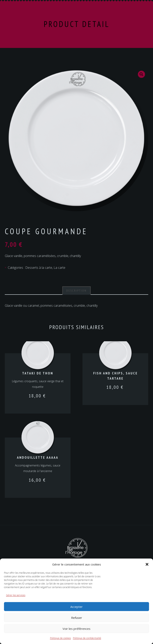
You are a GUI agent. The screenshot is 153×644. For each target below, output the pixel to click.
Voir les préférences (76, 629)
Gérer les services (15, 595)
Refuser (76, 618)
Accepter (76, 607)
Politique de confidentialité (87, 638)
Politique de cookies (60, 638)
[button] (147, 564)
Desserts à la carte (38, 267)
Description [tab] (76, 290)
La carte (59, 267)
